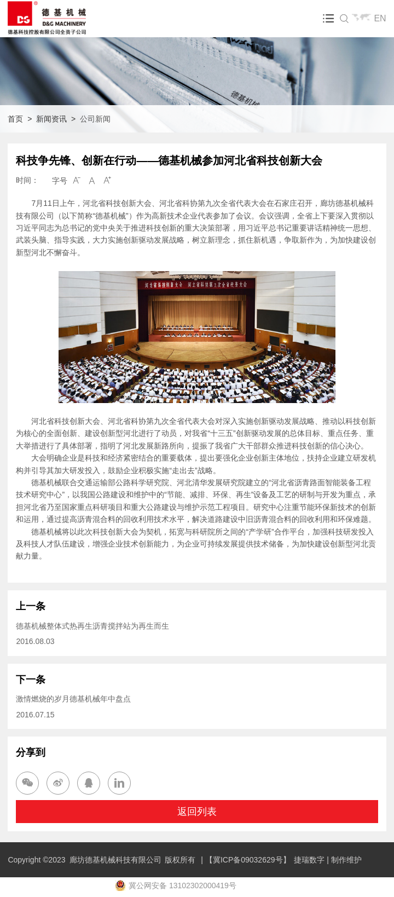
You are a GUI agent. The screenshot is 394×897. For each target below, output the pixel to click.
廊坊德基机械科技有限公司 (115, 859)
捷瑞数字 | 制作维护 (327, 859)
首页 (15, 118)
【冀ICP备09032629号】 (248, 859)
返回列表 (197, 811)
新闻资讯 (51, 118)
